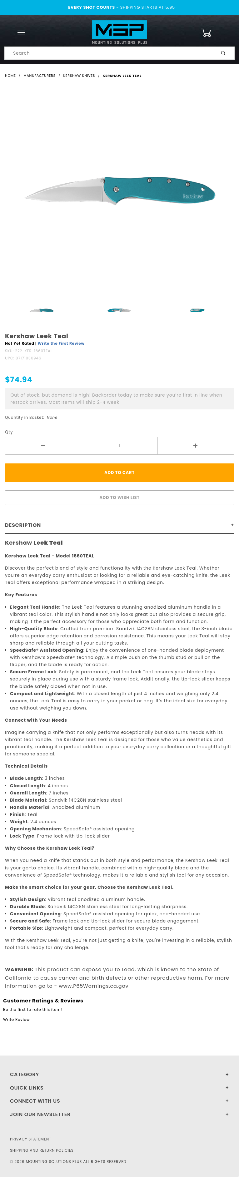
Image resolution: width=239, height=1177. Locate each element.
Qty (9, 432)
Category (24, 1074)
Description (23, 525)
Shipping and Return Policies (42, 1150)
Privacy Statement (30, 1139)
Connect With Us (35, 1101)
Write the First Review (61, 343)
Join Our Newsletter (40, 1114)
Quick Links (27, 1087)
